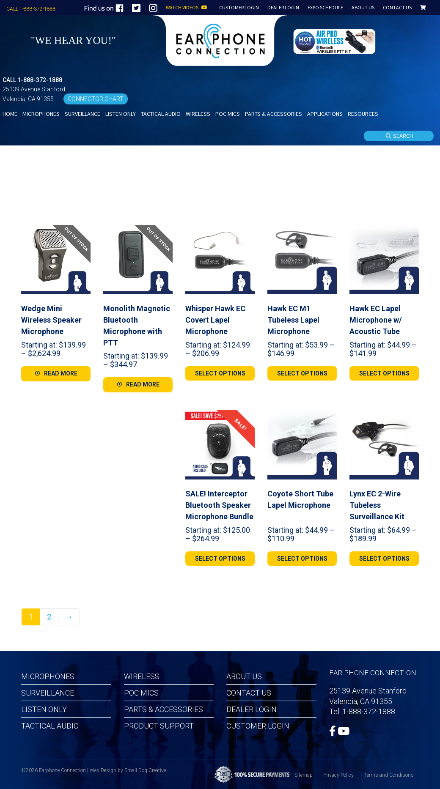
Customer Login (257, 725)
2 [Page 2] (49, 616)
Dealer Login (251, 709)
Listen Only (44, 709)
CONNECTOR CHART (96, 99)
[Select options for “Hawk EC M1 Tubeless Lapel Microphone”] (302, 373)
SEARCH (399, 136)
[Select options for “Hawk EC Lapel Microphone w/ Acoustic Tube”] (384, 373)
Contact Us (248, 692)
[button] (335, 40)
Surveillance (47, 692)
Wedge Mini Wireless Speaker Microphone (51, 320)
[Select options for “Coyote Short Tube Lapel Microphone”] (302, 558)
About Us (244, 676)
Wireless (142, 676)
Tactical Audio (50, 725)
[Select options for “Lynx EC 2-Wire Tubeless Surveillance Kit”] (384, 558)
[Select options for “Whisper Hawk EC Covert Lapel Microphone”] (220, 373)
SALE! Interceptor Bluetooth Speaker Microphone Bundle (219, 505)
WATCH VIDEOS (186, 8)
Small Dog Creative (145, 770)
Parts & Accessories (163, 709)
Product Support (159, 725)
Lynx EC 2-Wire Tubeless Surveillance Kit (376, 505)
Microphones (47, 676)
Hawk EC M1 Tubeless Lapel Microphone (293, 320)
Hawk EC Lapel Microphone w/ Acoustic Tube (375, 320)
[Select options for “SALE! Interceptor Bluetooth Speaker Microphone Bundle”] (220, 558)
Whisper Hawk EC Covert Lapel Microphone (215, 320)
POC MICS (141, 692)
